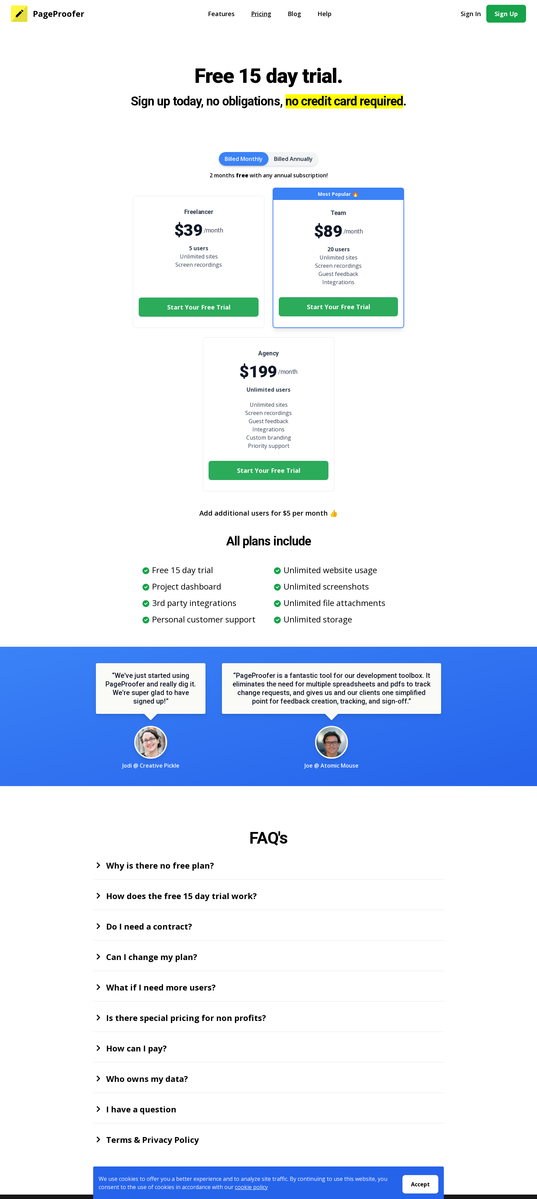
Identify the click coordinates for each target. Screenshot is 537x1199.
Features (221, 14)
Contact (175, 1097)
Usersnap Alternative (412, 1130)
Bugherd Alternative (412, 1097)
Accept (420, 1184)
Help (324, 14)
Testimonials (292, 1114)
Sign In (471, 14)
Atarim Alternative (409, 1122)
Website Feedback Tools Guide (425, 1147)
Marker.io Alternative (413, 1106)
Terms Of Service (187, 1114)
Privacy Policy (182, 1106)
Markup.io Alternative (413, 1114)
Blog (294, 14)
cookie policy (251, 1188)
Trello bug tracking (410, 1139)
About (173, 1089)
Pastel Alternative (409, 1089)
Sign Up (506, 14)
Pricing (261, 14)
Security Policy (183, 1122)
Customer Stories (298, 1106)
